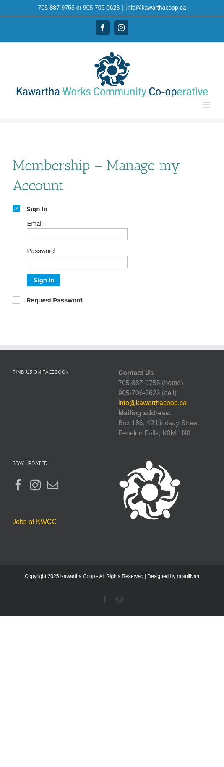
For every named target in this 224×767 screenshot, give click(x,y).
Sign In (43, 280)
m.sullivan (188, 576)
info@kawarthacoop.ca (156, 7)
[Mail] (52, 484)
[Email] (77, 234)
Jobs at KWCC (35, 521)
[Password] (77, 262)
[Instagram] (35, 484)
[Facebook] (18, 484)
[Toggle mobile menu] (207, 104)
